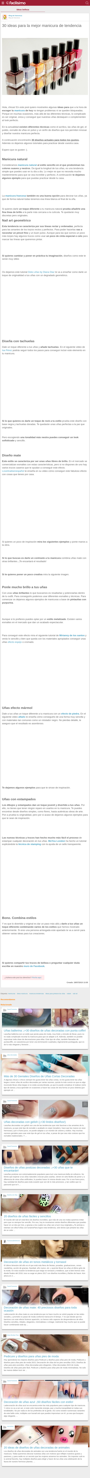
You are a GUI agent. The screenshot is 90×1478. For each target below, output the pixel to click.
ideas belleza (22, 10)
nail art (75, 993)
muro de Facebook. (35, 966)
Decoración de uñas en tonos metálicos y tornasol (35, 1262)
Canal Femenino (12, 1009)
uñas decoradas (12, 1055)
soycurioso (10, 1426)
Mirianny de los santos (72, 635)
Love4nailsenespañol (13, 471)
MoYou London (56, 841)
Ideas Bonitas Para (13, 1335)
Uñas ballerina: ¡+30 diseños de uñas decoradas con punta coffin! (45, 1030)
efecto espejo (15, 642)
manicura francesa (15, 195)
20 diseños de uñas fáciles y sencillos (27, 1216)
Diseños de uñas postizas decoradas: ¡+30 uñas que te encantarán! (38, 1169)
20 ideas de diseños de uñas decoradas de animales (37, 1447)
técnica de (29, 844)
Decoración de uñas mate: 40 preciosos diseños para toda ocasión (40, 1309)
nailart (69, 993)
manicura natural (27, 165)
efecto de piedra (70, 713)
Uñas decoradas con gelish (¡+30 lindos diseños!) (35, 1121)
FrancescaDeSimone (13, 1240)
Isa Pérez (7, 350)
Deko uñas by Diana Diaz (41, 272)
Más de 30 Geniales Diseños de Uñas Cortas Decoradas (39, 1076)
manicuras (11, 993)
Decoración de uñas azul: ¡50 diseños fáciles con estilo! (38, 1402)
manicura (19, 110)
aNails (21, 716)
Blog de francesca (15, 16)
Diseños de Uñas (12, 1195)
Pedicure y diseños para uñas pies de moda (31, 1356)
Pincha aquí (36, 977)
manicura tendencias (36, 993)
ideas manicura (22, 993)
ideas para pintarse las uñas (55, 993)
